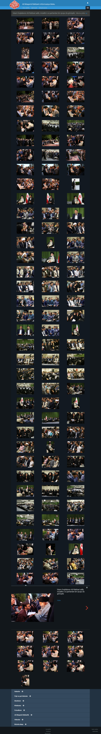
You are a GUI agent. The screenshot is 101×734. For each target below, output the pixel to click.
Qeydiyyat (48, 731)
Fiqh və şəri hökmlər (21, 696)
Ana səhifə (26, 8)
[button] (88, 7)
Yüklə (59, 600)
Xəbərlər (17, 691)
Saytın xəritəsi (95, 729)
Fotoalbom (18, 710)
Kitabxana (17, 705)
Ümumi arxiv (43, 8)
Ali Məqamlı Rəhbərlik (21, 715)
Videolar (17, 719)
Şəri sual (34, 8)
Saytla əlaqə (95, 731)
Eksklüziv (17, 701)
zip (86, 13)
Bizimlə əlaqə (18, 724)
